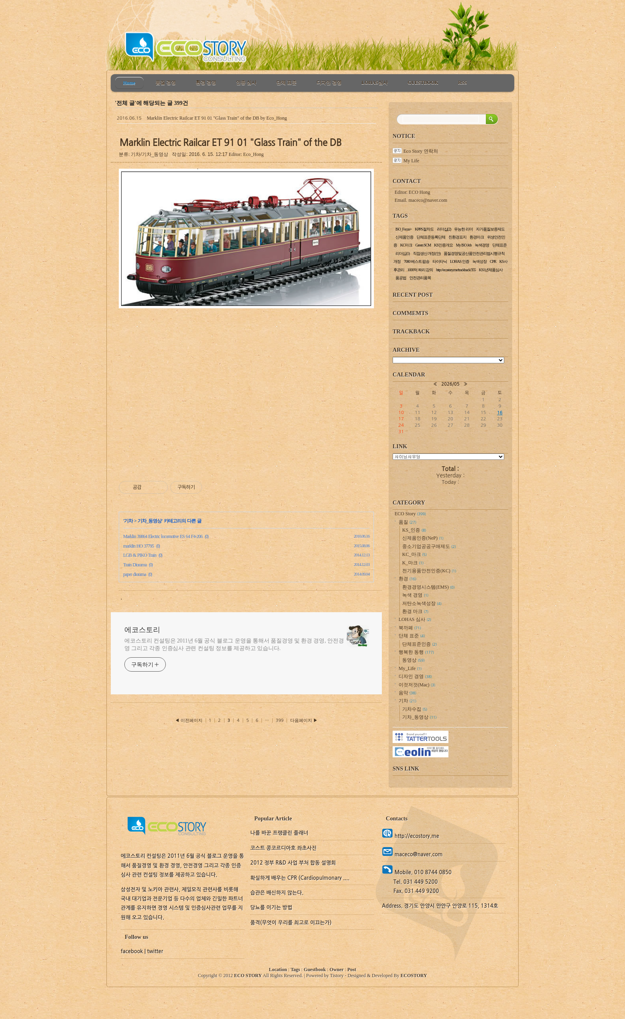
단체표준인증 (419, 644)
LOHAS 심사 (415, 619)
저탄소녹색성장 (422, 603)
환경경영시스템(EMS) (428, 587)
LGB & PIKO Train (139, 555)
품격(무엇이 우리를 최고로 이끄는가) (291, 922)
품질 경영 (165, 82)
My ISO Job (464, 245)
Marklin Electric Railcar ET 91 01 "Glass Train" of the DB (203, 118)
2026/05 (450, 384)
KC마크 (406, 245)
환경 (407, 578)
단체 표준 (286, 82)
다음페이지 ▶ (304, 720)
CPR (493, 261)
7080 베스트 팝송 (416, 261)
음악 (407, 693)
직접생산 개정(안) (426, 253)
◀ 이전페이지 (189, 720)
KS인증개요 (443, 245)
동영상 (413, 660)
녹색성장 (479, 261)
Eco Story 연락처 (420, 151)
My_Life (410, 668)
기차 (128, 521)
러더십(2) (444, 229)
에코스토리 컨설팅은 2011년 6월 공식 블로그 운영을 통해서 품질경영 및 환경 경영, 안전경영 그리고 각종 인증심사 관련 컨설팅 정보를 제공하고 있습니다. (234, 644)
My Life (411, 161)
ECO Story (410, 513)
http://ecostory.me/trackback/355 (456, 270)
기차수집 (414, 709)
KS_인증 (414, 530)
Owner (337, 969)
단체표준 (499, 245)
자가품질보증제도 (490, 229)
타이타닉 (439, 261)
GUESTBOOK (423, 82)
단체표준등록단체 (431, 237)
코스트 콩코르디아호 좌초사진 (283, 848)
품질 (407, 522)
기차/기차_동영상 (149, 154)
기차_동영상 (149, 521)
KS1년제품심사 (491, 270)
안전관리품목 (420, 278)
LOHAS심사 (375, 82)
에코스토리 (142, 630)
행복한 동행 (416, 652)
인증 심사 (246, 82)
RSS (462, 82)
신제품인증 (404, 237)
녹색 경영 (415, 595)
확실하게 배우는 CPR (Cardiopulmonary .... (300, 878)
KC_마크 (414, 554)
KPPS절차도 (424, 229)
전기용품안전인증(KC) (429, 571)
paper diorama (134, 574)
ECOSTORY (414, 975)
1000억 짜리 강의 (420, 270)
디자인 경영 (329, 82)
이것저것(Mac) (417, 685)
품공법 (400, 278)
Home (129, 83)
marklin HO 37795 (138, 546)
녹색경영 (482, 245)
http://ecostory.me (416, 836)
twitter (155, 951)
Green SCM (423, 245)
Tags (295, 969)
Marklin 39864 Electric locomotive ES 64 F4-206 (162, 536)
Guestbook (315, 969)
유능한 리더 (463, 229)
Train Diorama (135, 565)
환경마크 (477, 237)
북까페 (410, 628)
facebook (132, 951)
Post (351, 969)
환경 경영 (206, 82)
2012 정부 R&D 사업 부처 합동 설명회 (293, 862)
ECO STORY (248, 975)
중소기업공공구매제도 (429, 546)
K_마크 (413, 563)
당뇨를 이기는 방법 (271, 907)
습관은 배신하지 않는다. (276, 892)
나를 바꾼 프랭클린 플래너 (279, 833)
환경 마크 (415, 611)
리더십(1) (402, 253)
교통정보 (448, 456)
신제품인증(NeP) (423, 538)
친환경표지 (457, 237)
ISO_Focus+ (403, 229)
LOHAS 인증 (459, 261)
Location (278, 969)
